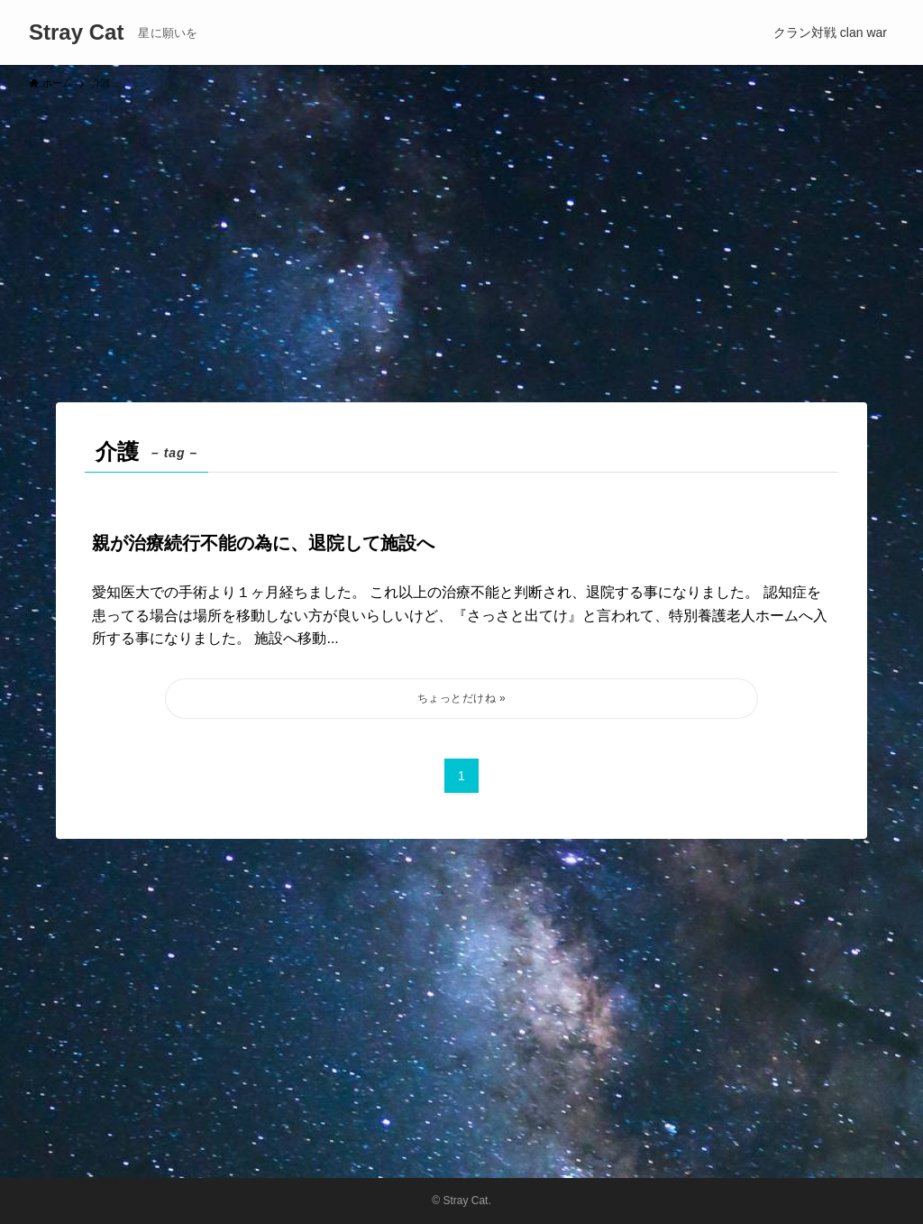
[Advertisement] (461, 238)
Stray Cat (76, 32)
